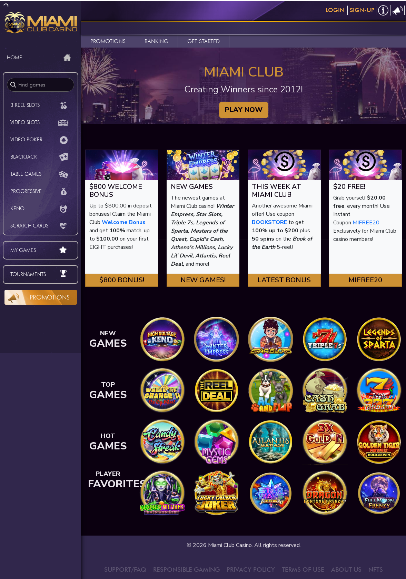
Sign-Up (362, 10)
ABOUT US (346, 569)
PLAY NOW (244, 109)
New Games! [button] (203, 280)
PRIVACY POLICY (251, 569)
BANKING (156, 41)
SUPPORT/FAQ (125, 569)
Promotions (50, 297)
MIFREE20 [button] (365, 280)
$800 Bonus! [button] (121, 280)
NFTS (375, 569)
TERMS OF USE (303, 569)
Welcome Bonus (124, 222)
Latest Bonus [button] (284, 280)
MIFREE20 (366, 222)
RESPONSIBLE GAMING (186, 569)
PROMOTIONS (108, 41)
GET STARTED (203, 41)
